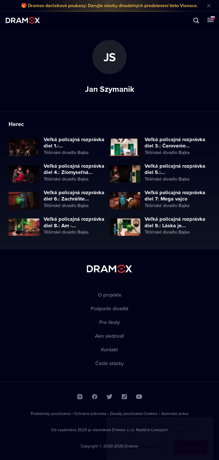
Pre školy (109, 322)
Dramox (23, 20)
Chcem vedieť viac (145, 442)
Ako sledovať (109, 335)
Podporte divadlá (109, 308)
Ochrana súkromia (90, 413)
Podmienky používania (50, 413)
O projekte (109, 294)
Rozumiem (191, 442)
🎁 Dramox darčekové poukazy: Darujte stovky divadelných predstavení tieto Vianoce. (109, 5)
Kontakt (109, 349)
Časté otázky (109, 363)
